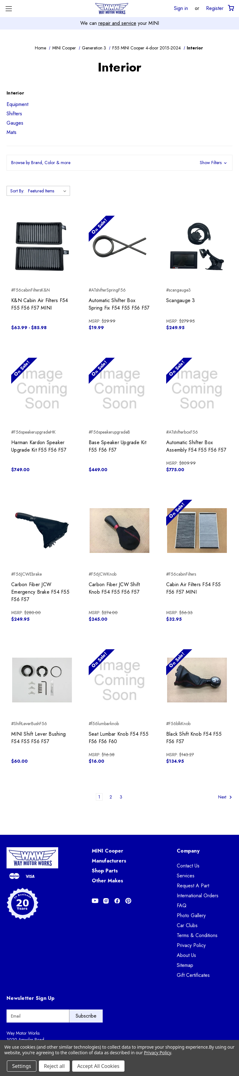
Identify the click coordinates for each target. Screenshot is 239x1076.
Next (225, 797)
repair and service (117, 23)
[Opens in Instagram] (106, 901)
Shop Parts (105, 870)
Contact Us (188, 865)
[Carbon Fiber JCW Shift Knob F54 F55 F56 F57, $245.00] (119, 530)
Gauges (15, 122)
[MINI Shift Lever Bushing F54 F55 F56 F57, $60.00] (42, 680)
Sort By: (17, 191)
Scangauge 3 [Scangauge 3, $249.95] (180, 300)
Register (214, 8)
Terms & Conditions (197, 935)
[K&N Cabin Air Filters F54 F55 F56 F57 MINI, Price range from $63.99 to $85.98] (42, 246)
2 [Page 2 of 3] (111, 797)
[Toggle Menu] (8, 8)
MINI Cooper (107, 850)
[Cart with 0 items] (230, 8)
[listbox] (48, 190)
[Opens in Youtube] (95, 901)
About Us (186, 955)
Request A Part (193, 885)
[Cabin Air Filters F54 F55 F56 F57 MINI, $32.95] (197, 530)
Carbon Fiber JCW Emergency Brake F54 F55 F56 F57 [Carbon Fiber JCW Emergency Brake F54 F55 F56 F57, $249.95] (40, 592)
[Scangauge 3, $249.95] (197, 246)
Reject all (54, 1066)
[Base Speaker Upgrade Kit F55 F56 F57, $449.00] (119, 388)
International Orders (197, 895)
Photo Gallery (191, 915)
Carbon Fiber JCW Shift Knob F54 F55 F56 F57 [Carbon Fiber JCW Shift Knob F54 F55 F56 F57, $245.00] (114, 588)
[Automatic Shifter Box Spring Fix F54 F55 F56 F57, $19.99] (119, 246)
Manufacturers (109, 860)
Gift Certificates (193, 975)
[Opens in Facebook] (117, 901)
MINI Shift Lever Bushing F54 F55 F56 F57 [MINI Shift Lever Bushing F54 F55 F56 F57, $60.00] (38, 737)
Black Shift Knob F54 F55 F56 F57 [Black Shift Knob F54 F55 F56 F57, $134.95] (194, 737)
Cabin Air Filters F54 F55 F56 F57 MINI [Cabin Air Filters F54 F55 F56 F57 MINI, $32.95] (193, 588)
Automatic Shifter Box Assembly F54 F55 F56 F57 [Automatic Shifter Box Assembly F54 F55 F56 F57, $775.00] (196, 446)
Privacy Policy (191, 945)
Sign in (181, 8)
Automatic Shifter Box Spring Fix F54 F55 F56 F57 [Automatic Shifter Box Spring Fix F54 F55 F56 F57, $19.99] (119, 304)
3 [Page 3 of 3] (121, 797)
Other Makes (107, 880)
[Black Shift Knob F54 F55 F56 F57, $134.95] (197, 680)
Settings (21, 1066)
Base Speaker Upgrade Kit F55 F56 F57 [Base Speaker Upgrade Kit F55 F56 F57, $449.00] (117, 446)
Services (185, 875)
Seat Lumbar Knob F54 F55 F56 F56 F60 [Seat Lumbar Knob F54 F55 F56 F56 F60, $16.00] (118, 737)
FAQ (181, 905)
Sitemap (185, 965)
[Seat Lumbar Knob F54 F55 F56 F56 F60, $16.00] (119, 680)
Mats (11, 132)
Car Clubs (187, 925)
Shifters (14, 113)
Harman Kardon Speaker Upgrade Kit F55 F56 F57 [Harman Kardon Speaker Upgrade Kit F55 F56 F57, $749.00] (38, 446)
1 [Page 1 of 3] (99, 797)
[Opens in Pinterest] (128, 901)
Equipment (17, 104)
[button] (119, 163)
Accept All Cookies (98, 1066)
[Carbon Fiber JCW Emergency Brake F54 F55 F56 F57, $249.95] (42, 530)
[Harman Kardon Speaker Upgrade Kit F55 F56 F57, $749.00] (42, 388)
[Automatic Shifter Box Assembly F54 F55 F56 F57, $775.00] (197, 388)
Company (188, 850)
